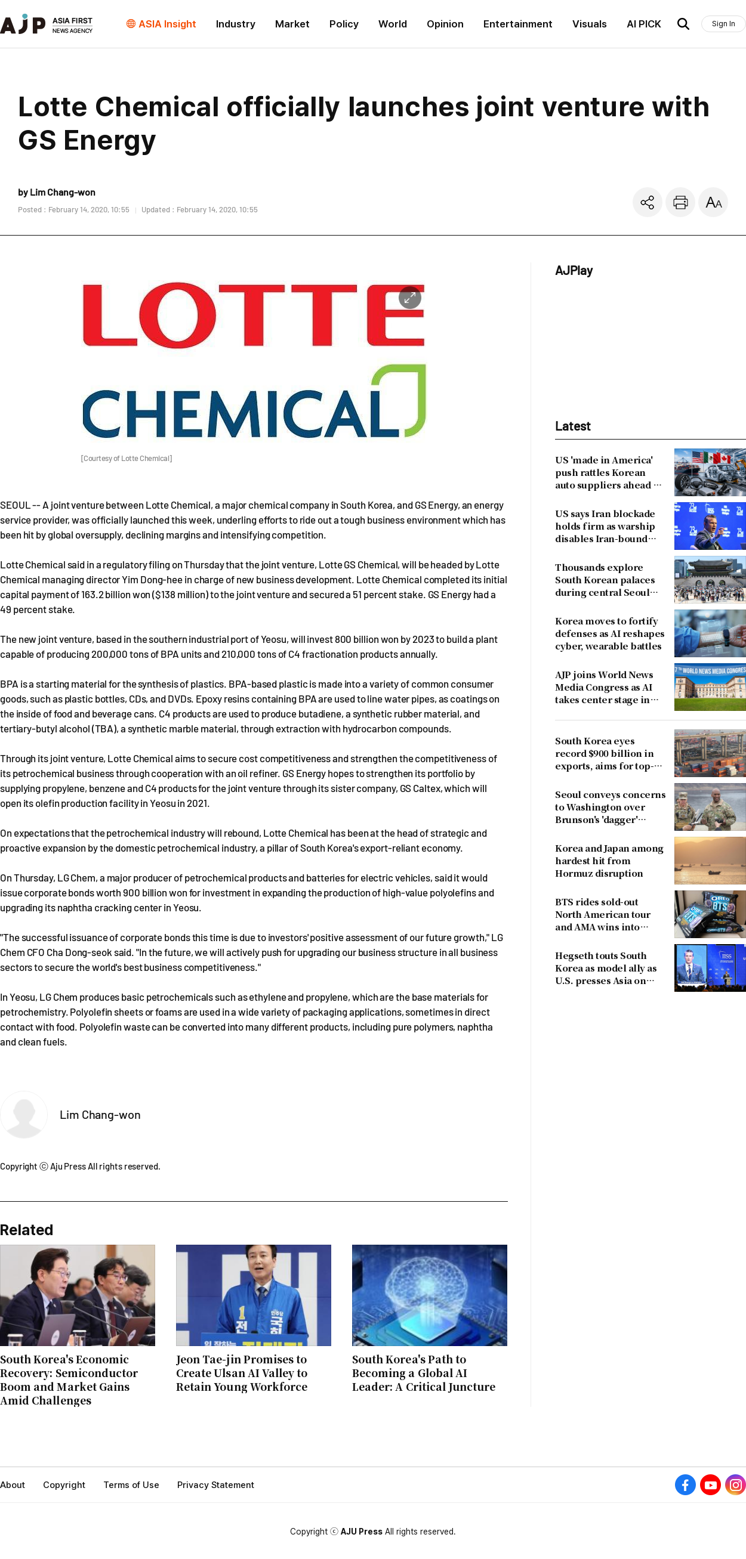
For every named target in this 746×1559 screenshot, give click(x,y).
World (392, 24)
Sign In (723, 23)
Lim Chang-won (100, 1114)
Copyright (64, 1485)
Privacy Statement (215, 1485)
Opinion (445, 24)
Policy (344, 24)
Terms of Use (131, 1485)
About (12, 1485)
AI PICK (644, 24)
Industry (235, 24)
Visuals (589, 24)
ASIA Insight (167, 24)
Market (292, 24)
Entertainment (518, 24)
